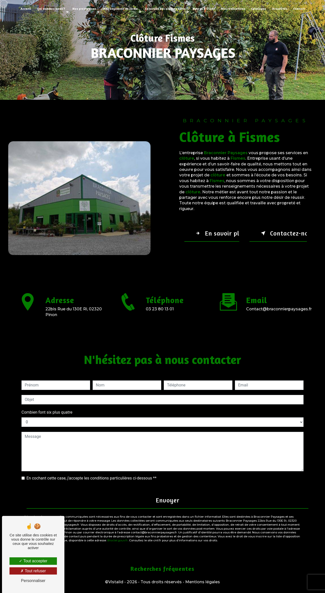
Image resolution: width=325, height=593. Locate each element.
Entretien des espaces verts (165, 8)
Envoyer (167, 500)
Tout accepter (33, 561)
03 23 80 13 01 (160, 314)
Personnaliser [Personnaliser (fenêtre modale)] (33, 581)
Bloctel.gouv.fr (117, 540)
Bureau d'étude (204, 8)
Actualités (279, 8)
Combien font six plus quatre (46, 412)
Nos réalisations (233, 8)
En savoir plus (216, 233)
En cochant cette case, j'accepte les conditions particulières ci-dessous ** (91, 478)
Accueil (25, 8)
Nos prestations (84, 8)
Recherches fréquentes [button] (162, 568)
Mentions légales (202, 582)
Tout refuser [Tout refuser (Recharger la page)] (33, 571)
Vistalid (115, 582)
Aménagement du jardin (120, 8)
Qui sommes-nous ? (51, 8)
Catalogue (258, 8)
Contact (299, 8)
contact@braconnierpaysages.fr (279, 303)
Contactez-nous (283, 233)
